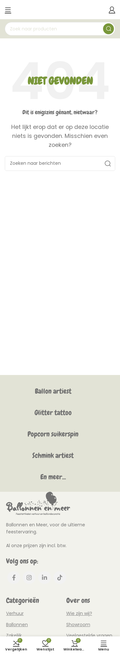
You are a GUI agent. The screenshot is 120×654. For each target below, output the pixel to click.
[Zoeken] (60, 29)
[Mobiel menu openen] (8, 9)
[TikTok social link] (59, 577)
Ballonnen (17, 624)
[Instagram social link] (29, 577)
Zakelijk (14, 635)
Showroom (78, 624)
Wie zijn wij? (79, 613)
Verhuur (15, 613)
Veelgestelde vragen (89, 635)
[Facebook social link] (13, 577)
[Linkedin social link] (44, 577)
